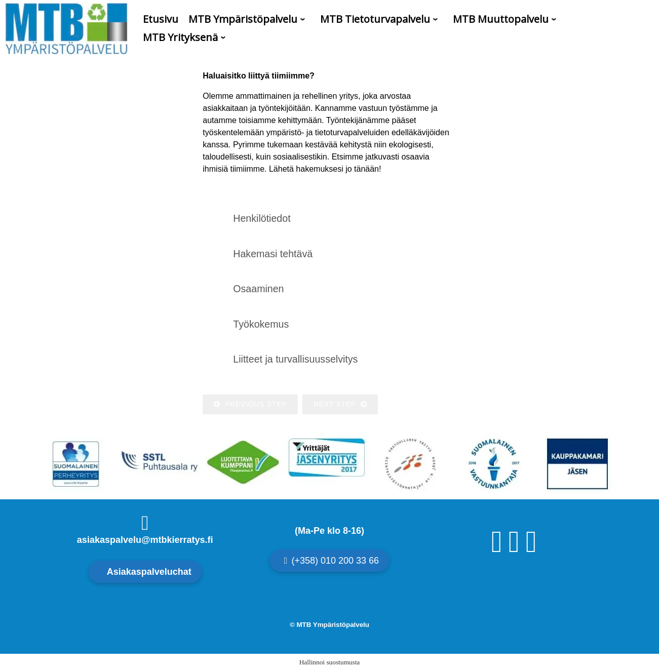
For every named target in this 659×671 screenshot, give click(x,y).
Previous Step (250, 404)
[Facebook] (496, 549)
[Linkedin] (531, 549)
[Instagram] (514, 549)
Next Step (340, 404)
